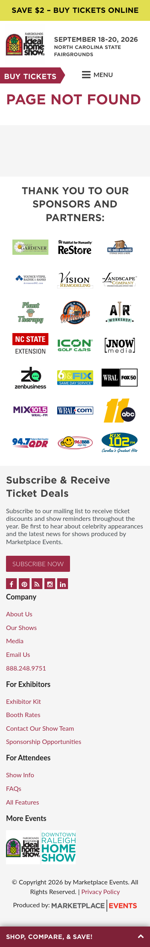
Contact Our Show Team (40, 728)
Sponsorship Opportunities (43, 741)
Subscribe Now (38, 563)
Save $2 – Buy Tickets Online (75, 10)
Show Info (20, 774)
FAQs (13, 788)
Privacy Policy (100, 891)
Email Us (18, 654)
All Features (22, 802)
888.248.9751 (26, 668)
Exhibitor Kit (23, 701)
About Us (19, 614)
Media (15, 640)
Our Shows (21, 627)
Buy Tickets (30, 76)
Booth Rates (23, 714)
